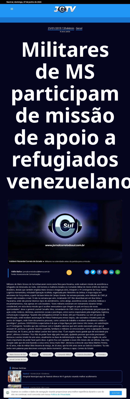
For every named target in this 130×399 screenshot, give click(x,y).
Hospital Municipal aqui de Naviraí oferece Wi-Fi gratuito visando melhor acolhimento (60, 376)
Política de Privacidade (60, 394)
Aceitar (116, 393)
